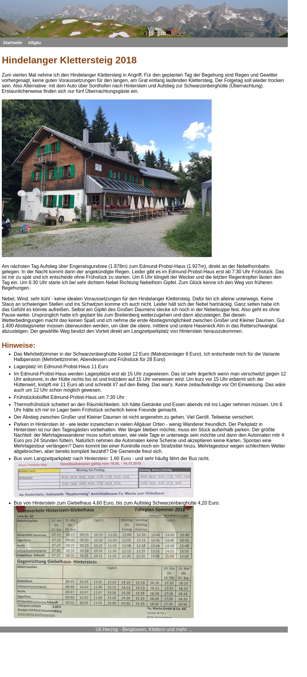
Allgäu (34, 42)
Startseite (12, 42)
